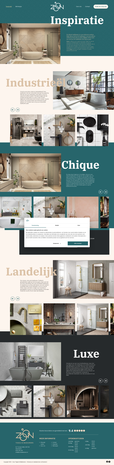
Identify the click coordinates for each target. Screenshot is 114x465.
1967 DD (27, 447)
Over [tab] (79, 225)
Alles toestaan (78, 243)
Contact (87, 6)
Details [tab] (57, 225)
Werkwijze (18, 6)
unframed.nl (44, 462)
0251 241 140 (19, 450)
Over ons (79, 6)
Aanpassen (57, 243)
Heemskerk (19, 448)
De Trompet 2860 (20, 447)
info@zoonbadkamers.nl (22, 452)
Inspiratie (9, 6)
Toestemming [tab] (35, 225)
